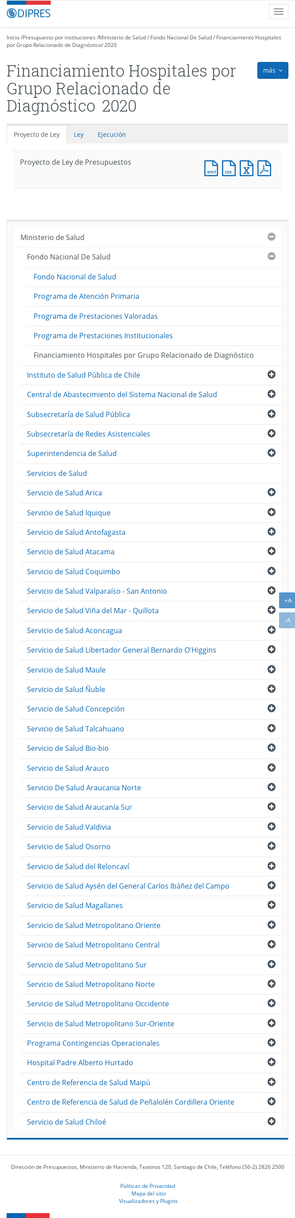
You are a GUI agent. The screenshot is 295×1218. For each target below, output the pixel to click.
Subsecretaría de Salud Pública (78, 414)
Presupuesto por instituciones (59, 37)
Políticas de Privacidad (147, 1185)
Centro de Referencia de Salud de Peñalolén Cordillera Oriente (130, 1102)
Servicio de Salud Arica (64, 493)
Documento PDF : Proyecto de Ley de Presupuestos (266, 167)
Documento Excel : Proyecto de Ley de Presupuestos (248, 167)
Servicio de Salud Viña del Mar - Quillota (93, 610)
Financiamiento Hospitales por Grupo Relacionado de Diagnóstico (144, 355)
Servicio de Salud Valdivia (69, 827)
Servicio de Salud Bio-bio (68, 748)
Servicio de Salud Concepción (76, 709)
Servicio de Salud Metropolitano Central (93, 945)
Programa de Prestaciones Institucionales (103, 335)
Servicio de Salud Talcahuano (75, 729)
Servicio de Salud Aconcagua (74, 630)
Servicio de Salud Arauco (68, 768)
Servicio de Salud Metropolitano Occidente (98, 1004)
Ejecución (112, 134)
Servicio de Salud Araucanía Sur (79, 807)
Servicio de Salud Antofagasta (76, 532)
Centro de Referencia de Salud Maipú (88, 1082)
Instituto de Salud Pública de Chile (83, 375)
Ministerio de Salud (122, 37)
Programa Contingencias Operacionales (93, 1043)
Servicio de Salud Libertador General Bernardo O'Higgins (121, 650)
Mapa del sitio (148, 1193)
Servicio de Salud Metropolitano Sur (87, 965)
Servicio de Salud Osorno (69, 846)
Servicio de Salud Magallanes (75, 905)
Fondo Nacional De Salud (181, 37)
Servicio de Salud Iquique (69, 513)
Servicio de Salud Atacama (71, 552)
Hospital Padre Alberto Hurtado (80, 1062)
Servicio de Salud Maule (66, 670)
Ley (79, 134)
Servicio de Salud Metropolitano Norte (91, 984)
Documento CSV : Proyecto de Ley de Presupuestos (231, 167)
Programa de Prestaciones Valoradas (96, 316)
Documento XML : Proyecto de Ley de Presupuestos (213, 167)
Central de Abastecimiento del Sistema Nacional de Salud (122, 394)
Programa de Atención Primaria (86, 296)
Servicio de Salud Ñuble (66, 689)
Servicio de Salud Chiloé (66, 1122)
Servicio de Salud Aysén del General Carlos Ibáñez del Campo (128, 886)
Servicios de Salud (57, 473)
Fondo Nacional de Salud (75, 277)
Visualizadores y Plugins (148, 1200)
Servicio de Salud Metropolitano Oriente (94, 925)
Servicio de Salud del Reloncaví (78, 866)
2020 (110, 45)
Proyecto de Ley (37, 134)
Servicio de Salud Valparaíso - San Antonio (97, 591)
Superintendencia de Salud (72, 453)
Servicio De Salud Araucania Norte (84, 788)
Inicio (13, 37)
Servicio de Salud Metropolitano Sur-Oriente (100, 1024)
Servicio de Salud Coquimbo (73, 571)
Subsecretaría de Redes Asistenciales (88, 434)
